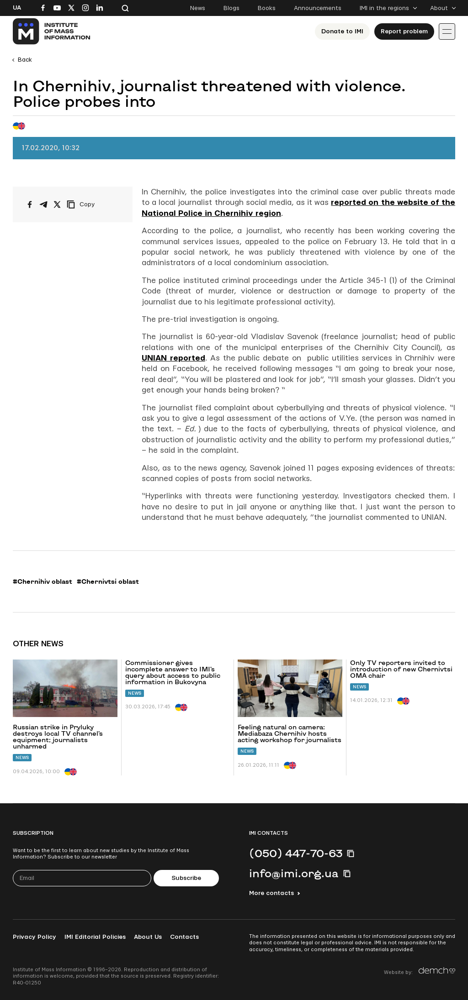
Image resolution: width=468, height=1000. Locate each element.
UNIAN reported (173, 358)
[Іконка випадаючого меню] (447, 31)
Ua (17, 8)
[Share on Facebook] (30, 204)
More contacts (271, 893)
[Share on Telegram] (43, 204)
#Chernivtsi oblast (108, 581)
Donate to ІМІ (342, 31)
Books (267, 8)
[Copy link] (93, 204)
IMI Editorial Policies (95, 937)
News (197, 8)
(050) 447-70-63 (295, 853)
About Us (148, 937)
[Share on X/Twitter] (57, 204)
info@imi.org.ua (294, 873)
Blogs (231, 8)
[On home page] (52, 31)
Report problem (404, 31)
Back (25, 60)
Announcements (317, 8)
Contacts (184, 937)
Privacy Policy (34, 937)
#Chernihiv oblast (42, 581)
